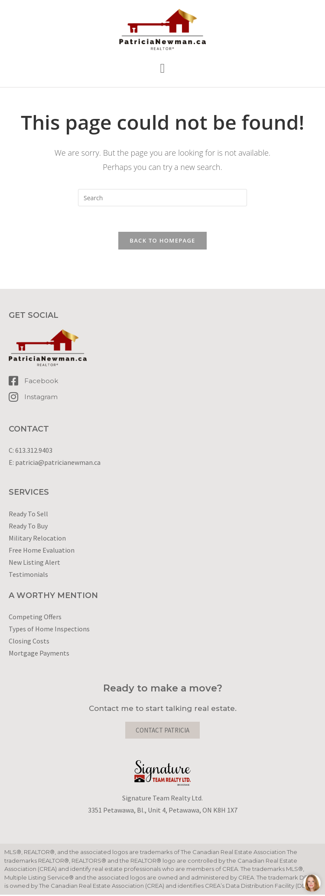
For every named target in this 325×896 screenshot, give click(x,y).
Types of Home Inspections (49, 630)
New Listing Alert (34, 563)
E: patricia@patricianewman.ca (55, 463)
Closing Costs (29, 642)
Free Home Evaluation (42, 551)
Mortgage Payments (39, 654)
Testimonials (28, 575)
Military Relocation (37, 538)
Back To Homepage (162, 241)
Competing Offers (35, 618)
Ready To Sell (28, 514)
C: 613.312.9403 (30, 451)
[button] (162, 68)
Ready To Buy (28, 526)
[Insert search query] (162, 197)
